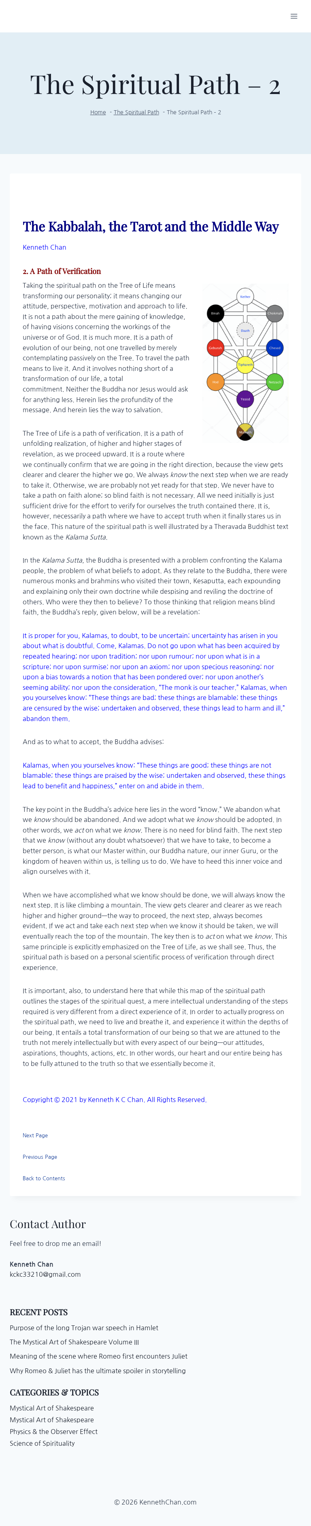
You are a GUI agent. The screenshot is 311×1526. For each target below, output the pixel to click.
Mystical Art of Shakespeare (52, 1408)
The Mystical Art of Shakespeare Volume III (74, 1342)
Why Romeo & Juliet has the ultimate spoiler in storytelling (98, 1371)
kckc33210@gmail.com (45, 1274)
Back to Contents (44, 1178)
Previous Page (40, 1157)
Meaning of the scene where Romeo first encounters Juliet (98, 1356)
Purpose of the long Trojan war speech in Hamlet (84, 1328)
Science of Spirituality (42, 1443)
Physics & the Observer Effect (54, 1431)
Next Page (35, 1135)
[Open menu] (293, 16)
